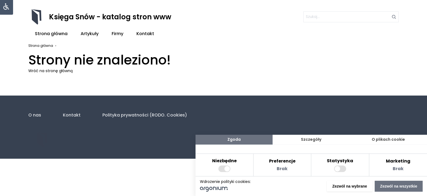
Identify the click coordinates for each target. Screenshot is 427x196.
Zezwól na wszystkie (398, 186)
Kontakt (145, 33)
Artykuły (90, 33)
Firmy (117, 33)
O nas (34, 115)
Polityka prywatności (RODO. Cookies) (144, 115)
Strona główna (51, 33)
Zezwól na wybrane (349, 186)
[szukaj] (351, 16)
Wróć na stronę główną (50, 71)
